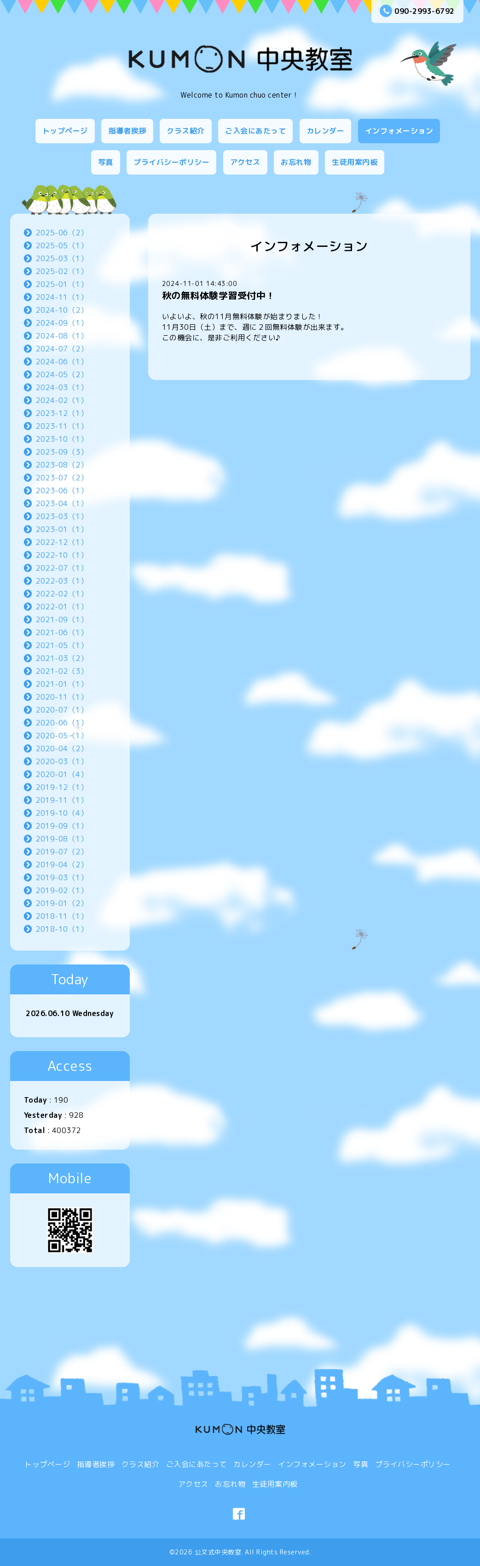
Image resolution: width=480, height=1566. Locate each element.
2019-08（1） (61, 839)
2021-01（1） (61, 684)
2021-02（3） (61, 671)
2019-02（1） (61, 890)
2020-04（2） (61, 748)
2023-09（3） (61, 452)
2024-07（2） (61, 349)
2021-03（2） (61, 658)
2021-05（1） (61, 645)
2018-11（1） (61, 916)
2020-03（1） (61, 761)
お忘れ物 (296, 162)
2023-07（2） (61, 478)
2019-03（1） (61, 877)
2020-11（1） (61, 697)
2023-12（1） (61, 413)
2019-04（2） (61, 864)
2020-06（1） (61, 723)
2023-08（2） (61, 465)
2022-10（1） (61, 555)
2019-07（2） (61, 852)
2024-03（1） (61, 387)
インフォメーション (399, 131)
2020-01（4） (61, 774)
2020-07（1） (61, 710)
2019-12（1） (61, 787)
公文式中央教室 (218, 1552)
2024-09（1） (61, 323)
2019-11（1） (61, 800)
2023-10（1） (61, 439)
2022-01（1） (61, 607)
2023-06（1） (61, 490)
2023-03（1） (61, 516)
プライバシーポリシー (171, 162)
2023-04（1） (61, 503)
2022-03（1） (61, 581)
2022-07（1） (61, 568)
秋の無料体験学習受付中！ (218, 295)
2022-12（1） (61, 542)
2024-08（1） (61, 336)
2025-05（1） (61, 245)
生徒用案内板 (354, 162)
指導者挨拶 (127, 131)
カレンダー (326, 131)
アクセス (245, 162)
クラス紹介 (186, 131)
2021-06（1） (61, 632)
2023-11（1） (61, 426)
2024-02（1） (61, 400)
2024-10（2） (61, 310)
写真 (105, 162)
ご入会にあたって (255, 131)
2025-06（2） (61, 233)
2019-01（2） (61, 903)
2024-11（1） (61, 297)
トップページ (65, 131)
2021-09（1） (61, 619)
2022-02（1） (61, 594)
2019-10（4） (61, 813)
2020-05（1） (61, 735)
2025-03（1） (61, 258)
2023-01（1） (61, 529)
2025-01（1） (61, 284)
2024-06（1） (61, 361)
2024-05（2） (61, 374)
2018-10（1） (61, 929)
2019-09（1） (61, 826)
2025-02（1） (61, 271)
